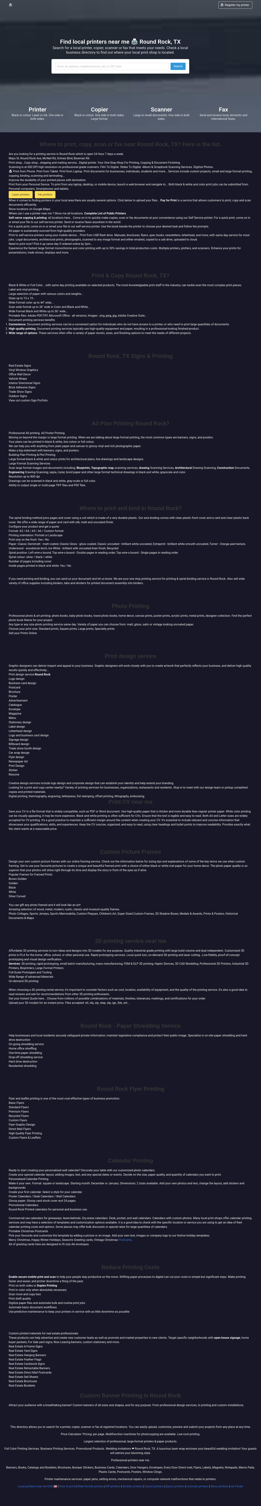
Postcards (125, 1240)
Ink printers (45, 194)
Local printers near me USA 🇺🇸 (37, 1486)
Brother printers (133, 1486)
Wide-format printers (90, 1486)
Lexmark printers (197, 1486)
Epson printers (175, 1486)
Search (178, 66)
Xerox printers (220, 1486)
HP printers (113, 1486)
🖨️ (10, 5)
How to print (67, 1486)
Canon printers (154, 1486)
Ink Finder (237, 1486)
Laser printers (21, 194)
